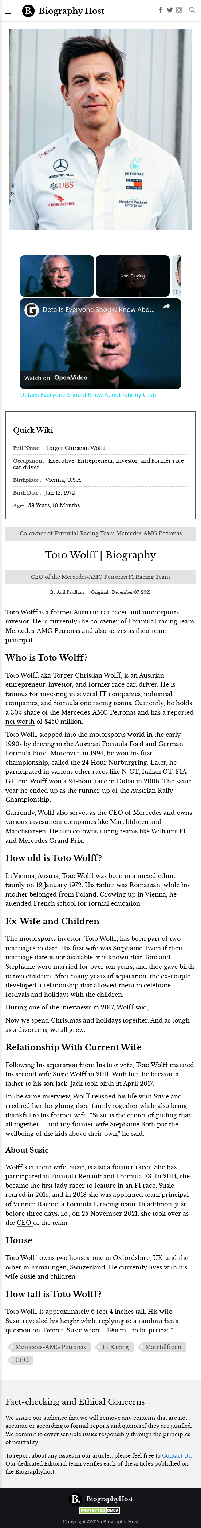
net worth (20, 721)
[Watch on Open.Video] (55, 378)
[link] (31, 310)
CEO (25, 1222)
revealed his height (50, 1321)
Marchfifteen (163, 1347)
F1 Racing (115, 1347)
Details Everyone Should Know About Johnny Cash (99, 309)
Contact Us (176, 1455)
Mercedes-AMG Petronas (50, 1347)
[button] (191, 11)
